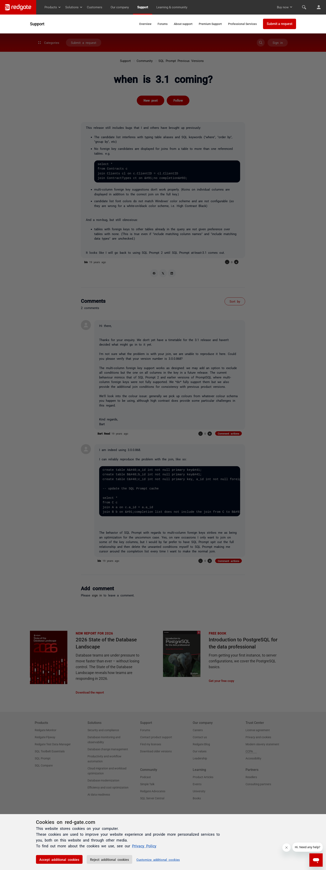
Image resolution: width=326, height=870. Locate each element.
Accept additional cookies (59, 859)
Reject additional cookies (109, 859)
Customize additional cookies (158, 859)
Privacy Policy (144, 846)
